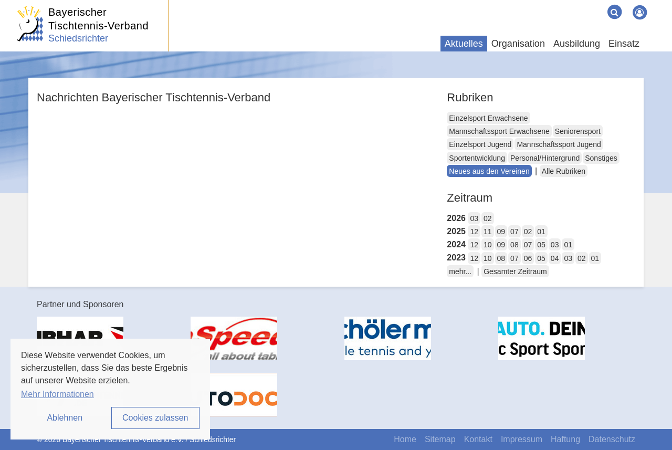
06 (528, 258)
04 (555, 258)
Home (405, 439)
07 (514, 231)
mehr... (460, 271)
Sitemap (440, 439)
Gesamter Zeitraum (515, 271)
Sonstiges (601, 158)
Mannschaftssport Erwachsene (499, 131)
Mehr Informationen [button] (57, 394)
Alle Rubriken (563, 171)
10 (488, 244)
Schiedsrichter (78, 38)
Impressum (521, 439)
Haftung (565, 439)
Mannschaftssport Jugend (559, 144)
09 (501, 231)
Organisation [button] (518, 43)
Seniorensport (578, 131)
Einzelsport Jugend (480, 144)
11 (488, 231)
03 (474, 218)
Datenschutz (612, 439)
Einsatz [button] (623, 43)
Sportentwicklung (477, 158)
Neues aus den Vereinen (489, 171)
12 (474, 231)
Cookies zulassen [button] (155, 417)
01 (541, 231)
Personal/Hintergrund (545, 158)
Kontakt (478, 439)
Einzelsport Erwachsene (488, 118)
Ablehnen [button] (64, 417)
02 (488, 218)
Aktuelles (464, 43)
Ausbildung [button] (576, 43)
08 (514, 244)
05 (541, 244)
